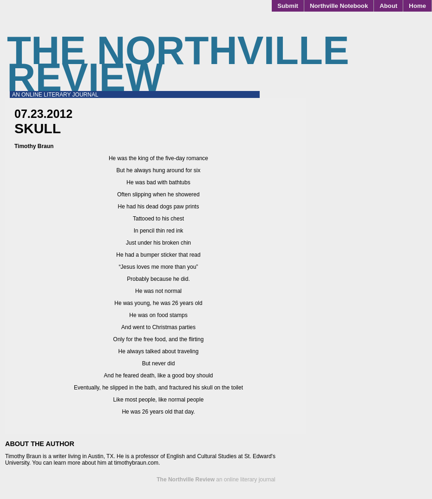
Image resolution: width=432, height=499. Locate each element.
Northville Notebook (339, 5)
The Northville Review (178, 63)
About (388, 5)
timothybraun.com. (137, 463)
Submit (287, 5)
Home (417, 5)
